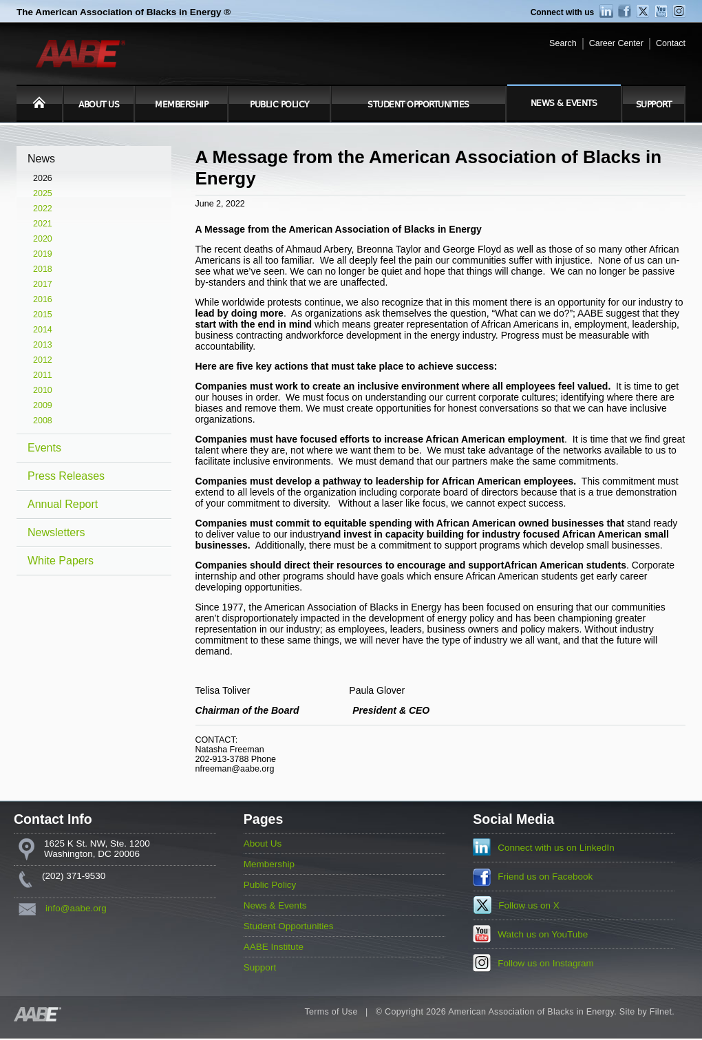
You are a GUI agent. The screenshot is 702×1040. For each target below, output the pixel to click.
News (41, 159)
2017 (42, 284)
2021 (42, 224)
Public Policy (279, 104)
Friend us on (545, 876)
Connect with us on (556, 847)
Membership (181, 104)
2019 (42, 254)
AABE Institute (274, 947)
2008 (42, 420)
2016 (42, 299)
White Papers (61, 560)
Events (44, 448)
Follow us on (529, 905)
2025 (42, 193)
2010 (42, 390)
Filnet (661, 1012)
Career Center (616, 43)
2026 (42, 178)
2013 (42, 345)
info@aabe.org (76, 908)
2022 (42, 208)
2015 (42, 314)
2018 (42, 269)
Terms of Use (330, 1012)
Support (654, 104)
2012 (42, 360)
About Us (98, 104)
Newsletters (56, 532)
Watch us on (543, 934)
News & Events (564, 103)
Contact (670, 43)
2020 (42, 239)
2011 (42, 375)
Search (563, 43)
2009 (42, 405)
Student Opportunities (418, 104)
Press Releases (66, 476)
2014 (42, 330)
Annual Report (63, 504)
